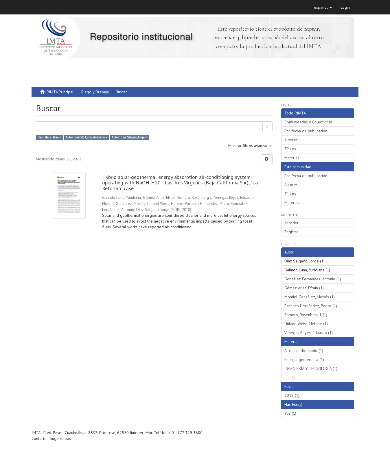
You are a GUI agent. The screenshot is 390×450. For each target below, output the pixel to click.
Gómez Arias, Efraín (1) (304, 287)
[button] (323, 7)
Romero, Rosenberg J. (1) (305, 314)
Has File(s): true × (49, 137)
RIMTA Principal (60, 92)
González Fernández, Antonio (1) (312, 279)
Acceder (291, 222)
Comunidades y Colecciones (308, 122)
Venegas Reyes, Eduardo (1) (308, 332)
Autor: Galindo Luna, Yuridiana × (86, 137)
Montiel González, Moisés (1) (309, 296)
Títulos (290, 148)
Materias (291, 157)
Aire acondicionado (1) (303, 350)
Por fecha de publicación (305, 131)
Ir (267, 126)
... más (289, 377)
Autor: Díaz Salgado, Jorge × (129, 137)
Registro (291, 231)
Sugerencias (60, 438)
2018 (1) (291, 395)
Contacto (39, 438)
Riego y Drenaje (95, 92)
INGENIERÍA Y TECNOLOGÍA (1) (310, 368)
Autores (291, 139)
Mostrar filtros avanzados (250, 145)
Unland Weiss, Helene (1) (306, 323)
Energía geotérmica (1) (304, 359)
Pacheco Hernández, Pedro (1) (310, 305)
